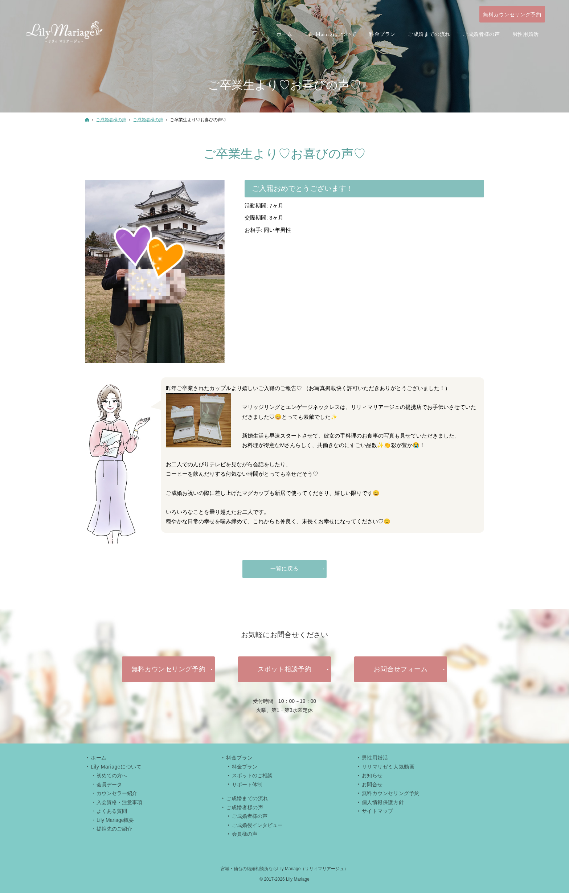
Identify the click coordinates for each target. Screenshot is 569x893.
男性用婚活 (375, 758)
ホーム (99, 758)
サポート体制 (247, 784)
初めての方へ (112, 775)
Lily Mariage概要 (115, 820)
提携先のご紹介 (114, 829)
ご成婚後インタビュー (257, 825)
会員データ (109, 784)
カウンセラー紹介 (117, 793)
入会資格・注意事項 (119, 802)
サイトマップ (377, 811)
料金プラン (244, 767)
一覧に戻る (284, 568)
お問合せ (372, 784)
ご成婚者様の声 (249, 816)
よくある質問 (112, 811)
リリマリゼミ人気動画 (388, 767)
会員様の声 (244, 834)
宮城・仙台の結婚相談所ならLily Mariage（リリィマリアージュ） (285, 868)
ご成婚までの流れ (247, 798)
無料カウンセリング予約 (391, 793)
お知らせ (372, 775)
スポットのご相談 (252, 775)
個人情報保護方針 (383, 802)
